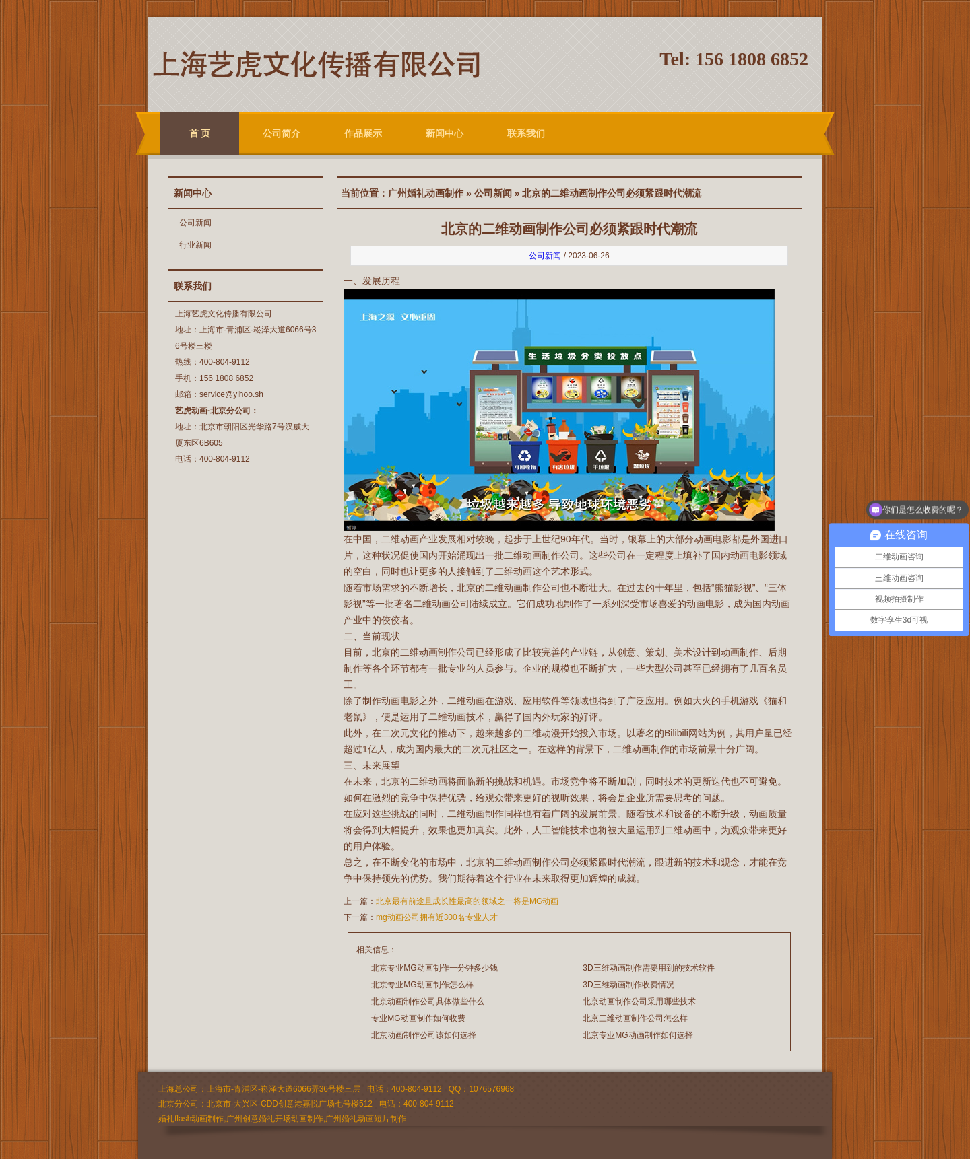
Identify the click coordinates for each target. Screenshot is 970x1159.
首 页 (200, 133)
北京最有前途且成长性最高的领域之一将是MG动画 (467, 901)
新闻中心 (444, 133)
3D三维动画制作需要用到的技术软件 (648, 968)
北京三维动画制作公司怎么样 (635, 1018)
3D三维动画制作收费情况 (628, 984)
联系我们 (526, 133)
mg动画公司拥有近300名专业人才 (437, 917)
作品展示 (363, 133)
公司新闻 (195, 222)
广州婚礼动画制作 (425, 193)
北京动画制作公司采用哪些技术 (639, 1001)
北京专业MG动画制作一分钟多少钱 (434, 968)
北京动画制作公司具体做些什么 (427, 1001)
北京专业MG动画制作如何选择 (637, 1035)
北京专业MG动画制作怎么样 (422, 984)
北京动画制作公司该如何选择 (423, 1035)
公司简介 (281, 133)
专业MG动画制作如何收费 (418, 1018)
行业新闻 (195, 245)
